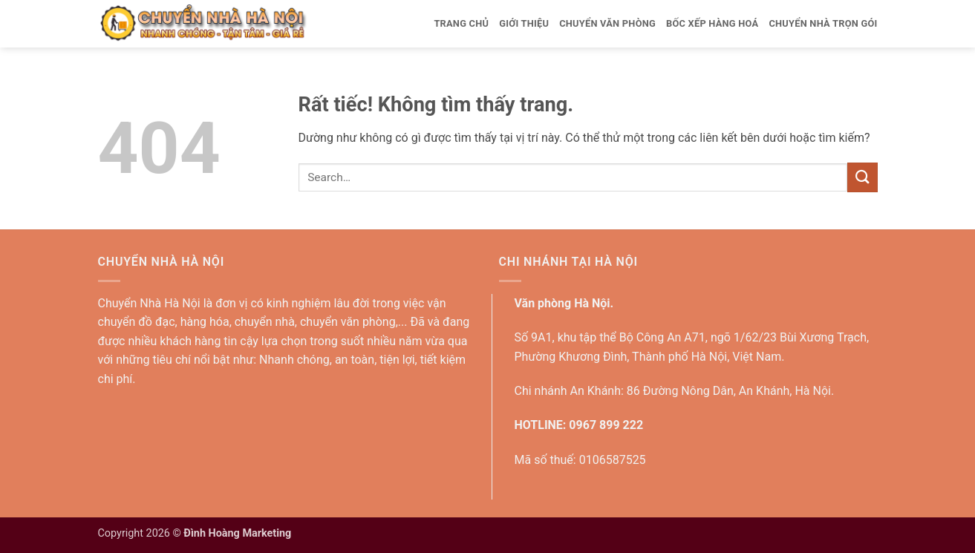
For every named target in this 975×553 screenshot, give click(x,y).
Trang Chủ (461, 23)
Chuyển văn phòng (607, 23)
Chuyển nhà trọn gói (823, 23)
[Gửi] (862, 177)
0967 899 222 (606, 425)
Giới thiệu (524, 23)
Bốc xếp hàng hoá (712, 23)
